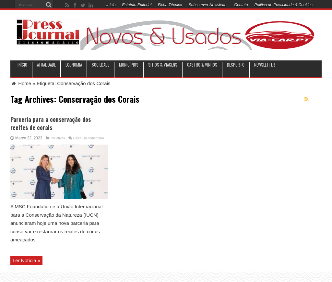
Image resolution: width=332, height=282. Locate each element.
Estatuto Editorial (136, 5)
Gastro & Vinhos (202, 65)
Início (111, 5)
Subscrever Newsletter (208, 5)
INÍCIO (22, 65)
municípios (128, 65)
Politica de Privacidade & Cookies (284, 5)
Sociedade (100, 65)
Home (20, 83)
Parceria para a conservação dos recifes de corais (50, 123)
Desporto (235, 65)
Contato (241, 5)
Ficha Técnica (170, 5)
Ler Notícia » (26, 260)
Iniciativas (58, 138)
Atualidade (46, 65)
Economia (73, 65)
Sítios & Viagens (162, 65)
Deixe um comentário (88, 138)
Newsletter (264, 65)
